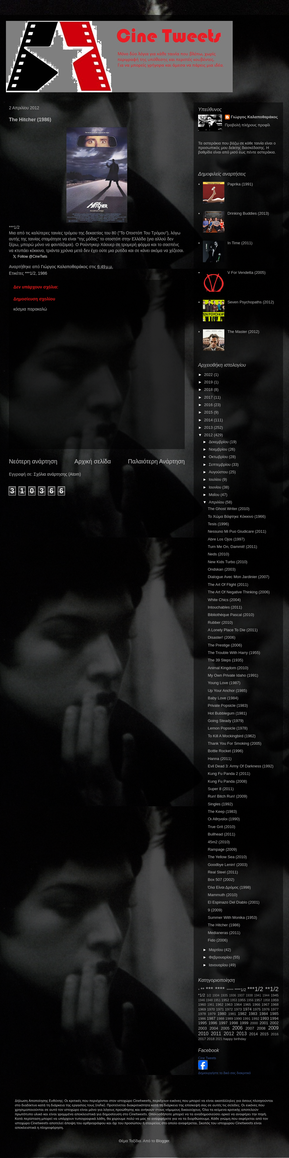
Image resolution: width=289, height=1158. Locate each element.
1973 (238, 1009)
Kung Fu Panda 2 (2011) (229, 773)
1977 (275, 1009)
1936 (232, 995)
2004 (213, 1028)
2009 (273, 1027)
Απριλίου (217, 502)
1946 (201, 1000)
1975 (257, 1009)
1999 (244, 1023)
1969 (202, 1009)
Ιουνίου (215, 487)
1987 (211, 1018)
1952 (225, 1000)
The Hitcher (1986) (224, 925)
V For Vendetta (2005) (246, 272)
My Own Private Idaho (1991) (233, 675)
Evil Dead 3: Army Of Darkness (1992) (240, 766)
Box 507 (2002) (221, 879)
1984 (263, 1013)
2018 (209, 389)
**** (220, 988)
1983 (252, 1013)
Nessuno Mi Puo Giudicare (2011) (237, 531)
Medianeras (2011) (224, 932)
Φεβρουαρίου (221, 957)
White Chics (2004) (224, 600)
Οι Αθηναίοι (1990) (224, 819)
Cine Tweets (207, 1058)
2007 (250, 1028)
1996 (213, 1023)
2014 (209, 420)
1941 (257, 995)
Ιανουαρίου (219, 965)
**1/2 (272, 988)
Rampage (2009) (222, 849)
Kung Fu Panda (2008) (227, 781)
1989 (229, 1018)
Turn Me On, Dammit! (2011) (232, 546)
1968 (275, 1004)
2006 (237, 1027)
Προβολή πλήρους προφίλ (247, 125)
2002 (274, 1023)
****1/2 (240, 989)
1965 (247, 1004)
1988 (220, 1018)
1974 (247, 1009)
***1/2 (30, 273)
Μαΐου (214, 494)
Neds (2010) (218, 554)
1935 (224, 995)
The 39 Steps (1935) (225, 660)
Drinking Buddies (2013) (248, 213)
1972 (229, 1009)
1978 (202, 1014)
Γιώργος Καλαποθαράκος (65, 266)
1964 (238, 1004)
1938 (249, 995)
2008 (261, 1028)
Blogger (162, 1141)
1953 (233, 1000)
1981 (232, 1014)
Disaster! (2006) (221, 637)
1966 (256, 1004)
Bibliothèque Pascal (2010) (231, 614)
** (202, 989)
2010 (203, 1033)
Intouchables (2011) (225, 607)
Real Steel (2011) (223, 872)
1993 (264, 1018)
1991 (247, 1018)
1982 (242, 1013)
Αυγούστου (219, 472)
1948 (209, 1000)
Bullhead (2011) (221, 834)
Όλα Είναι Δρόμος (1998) (229, 887)
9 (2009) (215, 910)
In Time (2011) (239, 243)
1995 (202, 1023)
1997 (223, 1023)
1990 (238, 1018)
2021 (219, 1039)
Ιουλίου (215, 479)
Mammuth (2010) (222, 895)
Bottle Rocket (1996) (225, 751)
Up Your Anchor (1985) (227, 690)
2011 (216, 1033)
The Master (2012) (243, 331)
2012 (209, 435)
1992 (255, 1018)
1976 (266, 1009)
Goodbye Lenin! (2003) (227, 864)
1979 (212, 1014)
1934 (215, 995)
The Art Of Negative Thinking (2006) (239, 592)
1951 (217, 1000)
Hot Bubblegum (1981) (227, 713)
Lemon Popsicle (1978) (228, 728)
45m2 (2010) (219, 842)
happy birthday (234, 1039)
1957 (258, 1000)
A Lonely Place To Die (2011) (232, 630)
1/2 (209, 995)
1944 (265, 995)
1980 (221, 1013)
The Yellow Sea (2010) (227, 857)
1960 (202, 1004)
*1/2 (201, 995)
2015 (209, 412)
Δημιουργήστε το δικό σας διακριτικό (224, 1073)
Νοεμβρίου (219, 449)
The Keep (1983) (222, 811)
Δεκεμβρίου (219, 442)
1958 (266, 1000)
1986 (42, 273)
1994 (274, 1018)
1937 (240, 995)
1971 (220, 1009)
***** (230, 990)
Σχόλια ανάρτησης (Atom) (57, 474)
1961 (210, 1004)
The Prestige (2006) (225, 645)
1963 (228, 1004)
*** (209, 988)
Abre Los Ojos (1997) (226, 539)
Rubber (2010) (220, 622)
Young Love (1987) (224, 683)
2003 (202, 1028)
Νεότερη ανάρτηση (33, 461)
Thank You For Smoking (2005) (234, 743)
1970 (211, 1009)
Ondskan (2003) (221, 569)
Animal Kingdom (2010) (228, 668)
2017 (209, 397)
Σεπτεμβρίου (220, 464)
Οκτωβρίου (219, 456)
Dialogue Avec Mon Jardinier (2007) (238, 577)
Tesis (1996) (218, 524)
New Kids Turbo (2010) (227, 562)
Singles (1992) (220, 804)
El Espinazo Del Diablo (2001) (233, 902)
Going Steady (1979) (225, 720)
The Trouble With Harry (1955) (234, 652)
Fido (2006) (217, 940)
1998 (233, 1023)
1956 (250, 1000)
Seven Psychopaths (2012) (250, 302)
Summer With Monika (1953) (232, 917)
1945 (275, 995)
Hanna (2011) (219, 758)
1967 (265, 1004)
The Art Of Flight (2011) (228, 584)
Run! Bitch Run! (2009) (227, 796)
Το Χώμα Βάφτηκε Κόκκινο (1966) (236, 516)
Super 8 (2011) (221, 789)
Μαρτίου (216, 949)
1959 (275, 1000)
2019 (209, 382)
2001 (264, 1023)
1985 (274, 1013)
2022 (209, 374)
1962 (219, 1004)
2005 (225, 1028)
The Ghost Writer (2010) (228, 508)
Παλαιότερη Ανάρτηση (156, 461)
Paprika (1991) (240, 184)
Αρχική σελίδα (92, 461)
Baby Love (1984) (223, 698)
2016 (209, 405)
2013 (209, 427)
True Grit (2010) (221, 826)
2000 (254, 1023)
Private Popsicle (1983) (228, 705)
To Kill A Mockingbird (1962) (231, 736)
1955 (242, 1000)
